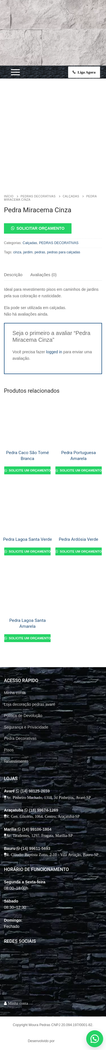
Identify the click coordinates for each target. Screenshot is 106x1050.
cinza (17, 252)
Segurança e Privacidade (26, 727)
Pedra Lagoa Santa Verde (27, 539)
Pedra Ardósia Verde (78, 539)
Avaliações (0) (43, 274)
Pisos (9, 750)
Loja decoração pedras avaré (29, 704)
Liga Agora (84, 72)
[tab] (13, 275)
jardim (28, 252)
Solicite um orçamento (29, 470)
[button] (53, 228)
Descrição (13, 274)
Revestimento (16, 761)
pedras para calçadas (63, 252)
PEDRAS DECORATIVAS (38, 196)
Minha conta (14, 693)
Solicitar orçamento (40, 228)
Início (9, 196)
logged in (54, 352)
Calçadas (71, 196)
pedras (39, 252)
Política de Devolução (23, 715)
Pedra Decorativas (20, 738)
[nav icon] (15, 72)
